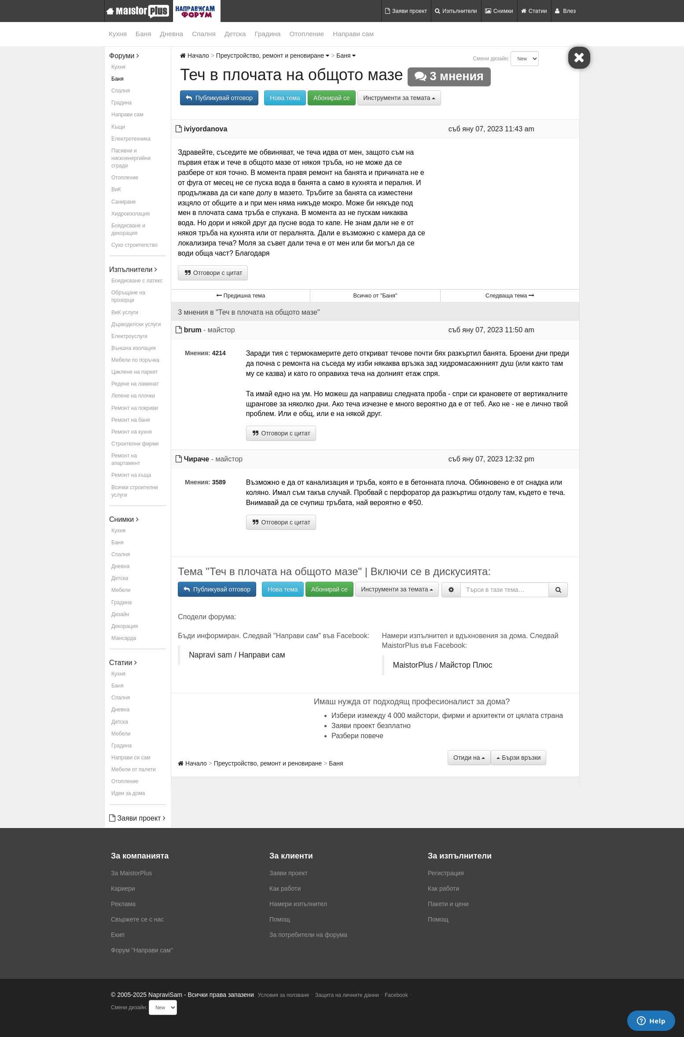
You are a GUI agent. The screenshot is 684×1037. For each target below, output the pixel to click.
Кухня (118, 33)
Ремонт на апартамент (125, 459)
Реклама (123, 903)
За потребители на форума (308, 934)
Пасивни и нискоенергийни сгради (131, 158)
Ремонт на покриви (134, 408)
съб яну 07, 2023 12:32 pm (491, 459)
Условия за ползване (283, 995)
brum (193, 330)
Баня (143, 33)
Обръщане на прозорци (128, 296)
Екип (118, 934)
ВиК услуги (124, 312)
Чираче (197, 459)
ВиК (116, 189)
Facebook (396, 995)
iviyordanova (206, 129)
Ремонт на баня (130, 420)
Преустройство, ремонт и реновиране (272, 55)
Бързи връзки (518, 757)
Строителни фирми (135, 444)
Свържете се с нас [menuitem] (137, 919)
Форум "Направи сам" (142, 950)
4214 (219, 353)
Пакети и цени (448, 903)
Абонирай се (331, 97)
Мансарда (123, 638)
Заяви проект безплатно (371, 725)
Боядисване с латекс (136, 281)
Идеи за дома (128, 793)
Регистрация (446, 873)
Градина (267, 33)
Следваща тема (509, 295)
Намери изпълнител (298, 903)
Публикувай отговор (219, 97)
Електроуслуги (129, 336)
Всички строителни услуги (134, 491)
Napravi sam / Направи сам (237, 654)
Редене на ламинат (135, 384)
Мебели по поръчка (135, 360)
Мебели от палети (133, 769)
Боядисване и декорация (128, 229)
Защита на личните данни (347, 995)
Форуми (124, 55)
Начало (194, 55)
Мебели (120, 590)
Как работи (285, 888)
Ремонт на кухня (131, 432)
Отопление (307, 33)
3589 (219, 482)
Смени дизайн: (491, 59)
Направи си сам (131, 758)
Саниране (123, 202)
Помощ (279, 919)
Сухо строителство (134, 245)
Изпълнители (456, 10)
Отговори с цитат (213, 272)
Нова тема (285, 97)
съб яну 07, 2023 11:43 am (491, 129)
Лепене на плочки (133, 396)
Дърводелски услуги (136, 324)
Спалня (204, 33)
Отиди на (469, 757)
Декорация (124, 626)
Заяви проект (406, 10)
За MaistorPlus (131, 873)
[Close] (579, 58)
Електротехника (131, 139)
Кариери (123, 888)
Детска (235, 33)
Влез (565, 10)
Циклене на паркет (134, 372)
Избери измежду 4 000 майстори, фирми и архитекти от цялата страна (447, 715)
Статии (534, 10)
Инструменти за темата (399, 97)
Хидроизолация (130, 214)
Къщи (118, 127)
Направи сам (353, 33)
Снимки (499, 10)
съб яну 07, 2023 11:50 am (491, 330)
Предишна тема (240, 295)
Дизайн (120, 614)
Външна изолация (133, 348)
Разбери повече (357, 736)
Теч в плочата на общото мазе (291, 75)
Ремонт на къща (131, 475)
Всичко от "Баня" (375, 295)
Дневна (172, 33)
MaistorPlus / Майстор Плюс (443, 665)
